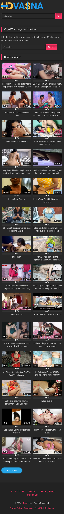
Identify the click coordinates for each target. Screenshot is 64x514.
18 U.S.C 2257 (16, 491)
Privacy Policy (48, 491)
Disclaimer (28, 508)
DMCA (32, 491)
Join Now (12, 470)
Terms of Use (32, 495)
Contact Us (49, 508)
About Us (39, 508)
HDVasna (26, 503)
